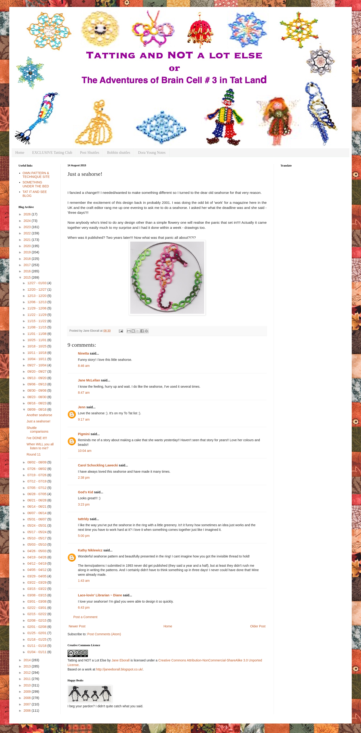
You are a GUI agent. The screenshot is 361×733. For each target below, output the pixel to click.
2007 (28, 704)
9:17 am (84, 419)
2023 (28, 227)
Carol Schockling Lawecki (98, 465)
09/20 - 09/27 (37, 371)
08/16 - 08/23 (37, 403)
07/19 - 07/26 (37, 475)
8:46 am (84, 366)
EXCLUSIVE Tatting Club (52, 152)
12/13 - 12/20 (37, 296)
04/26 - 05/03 (37, 551)
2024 (28, 221)
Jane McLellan (89, 380)
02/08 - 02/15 (37, 620)
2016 (28, 271)
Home (19, 152)
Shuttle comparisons (37, 430)
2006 (28, 710)
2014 (28, 660)
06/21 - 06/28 (37, 500)
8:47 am (84, 392)
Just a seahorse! (38, 421)
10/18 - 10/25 (37, 346)
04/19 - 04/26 (37, 557)
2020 (28, 246)
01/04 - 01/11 (37, 652)
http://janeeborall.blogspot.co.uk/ (119, 669)
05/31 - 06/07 (37, 519)
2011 (28, 679)
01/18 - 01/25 (37, 639)
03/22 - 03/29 (37, 582)
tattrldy (83, 519)
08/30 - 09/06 (37, 390)
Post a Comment (85, 617)
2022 (28, 233)
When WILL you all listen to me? (40, 446)
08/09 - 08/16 (37, 409)
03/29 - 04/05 (37, 576)
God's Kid (85, 492)
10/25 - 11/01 (37, 340)
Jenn (82, 407)
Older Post (257, 626)
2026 (28, 214)
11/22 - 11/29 (37, 315)
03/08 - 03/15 (37, 595)
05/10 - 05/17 (37, 538)
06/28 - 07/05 (37, 494)
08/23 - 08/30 (37, 397)
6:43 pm (84, 607)
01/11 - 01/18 (37, 646)
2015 (28, 277)
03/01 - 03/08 (37, 601)
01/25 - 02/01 (37, 633)
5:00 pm (84, 536)
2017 (28, 265)
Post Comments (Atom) (104, 634)
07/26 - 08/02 (37, 469)
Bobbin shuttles (118, 152)
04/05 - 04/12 (37, 570)
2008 (28, 698)
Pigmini (84, 434)
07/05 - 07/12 (37, 488)
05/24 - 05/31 (37, 525)
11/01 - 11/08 (37, 334)
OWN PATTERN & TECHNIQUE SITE (36, 175)
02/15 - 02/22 (37, 614)
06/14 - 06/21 (37, 506)
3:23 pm (84, 504)
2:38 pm (84, 477)
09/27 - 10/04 (37, 365)
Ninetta (83, 353)
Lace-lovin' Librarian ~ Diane (100, 595)
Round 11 (34, 454)
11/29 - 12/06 (37, 308)
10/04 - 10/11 (37, 359)
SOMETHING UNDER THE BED (36, 184)
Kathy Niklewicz (90, 550)
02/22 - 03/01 (37, 608)
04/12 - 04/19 (37, 563)
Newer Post (77, 626)
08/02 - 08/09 (37, 462)
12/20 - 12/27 (37, 289)
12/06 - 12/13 (37, 302)
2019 (28, 252)
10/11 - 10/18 (37, 353)
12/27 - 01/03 (37, 283)
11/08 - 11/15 (37, 327)
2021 (28, 240)
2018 (28, 259)
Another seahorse (39, 415)
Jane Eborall (120, 660)
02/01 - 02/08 (37, 627)
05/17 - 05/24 (37, 532)
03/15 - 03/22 (37, 589)
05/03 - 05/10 (37, 544)
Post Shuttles (89, 152)
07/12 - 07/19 (37, 481)
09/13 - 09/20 (37, 378)
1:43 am (84, 580)
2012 (28, 672)
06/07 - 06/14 (37, 513)
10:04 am (84, 451)
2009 (28, 691)
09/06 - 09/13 (37, 384)
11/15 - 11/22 (37, 321)
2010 (28, 685)
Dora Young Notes (152, 152)
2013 (28, 666)
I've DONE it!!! (37, 438)
